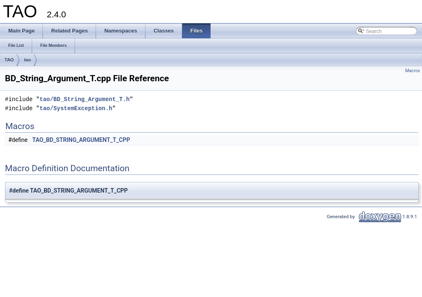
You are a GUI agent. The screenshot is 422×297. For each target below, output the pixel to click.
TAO (9, 59)
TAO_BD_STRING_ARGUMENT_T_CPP (81, 140)
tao (27, 59)
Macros (412, 70)
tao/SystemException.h (76, 108)
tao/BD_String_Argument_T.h (84, 99)
